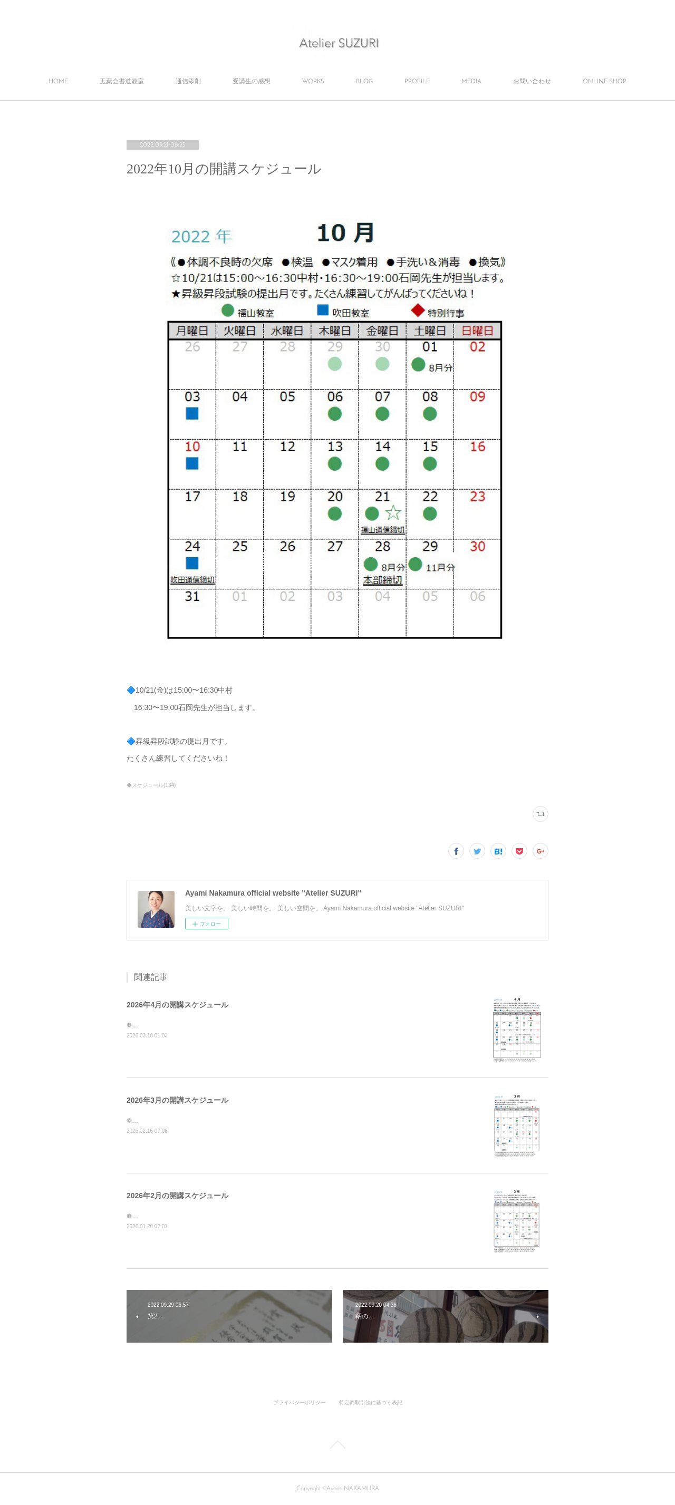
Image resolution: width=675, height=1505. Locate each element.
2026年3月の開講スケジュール (177, 1100)
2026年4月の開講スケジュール (177, 1005)
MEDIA (471, 82)
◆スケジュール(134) (151, 785)
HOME (58, 82)
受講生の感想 (252, 82)
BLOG (364, 82)
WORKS (313, 82)
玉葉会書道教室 (122, 82)
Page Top (337, 1446)
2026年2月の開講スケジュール (177, 1195)
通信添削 (188, 82)
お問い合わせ (532, 82)
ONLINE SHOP (604, 82)
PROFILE (417, 82)
